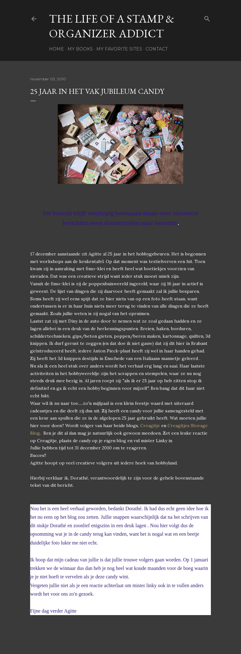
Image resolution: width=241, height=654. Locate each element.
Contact (157, 49)
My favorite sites (119, 49)
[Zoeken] (207, 17)
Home (56, 49)
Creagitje (150, 425)
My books (80, 49)
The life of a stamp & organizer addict (111, 26)
